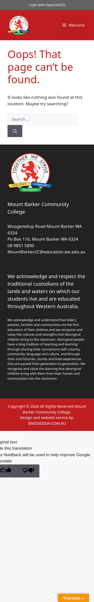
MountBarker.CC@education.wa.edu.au (46, 252)
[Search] (15, 131)
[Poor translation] (28, 471)
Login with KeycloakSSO (47, 5)
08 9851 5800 (21, 245)
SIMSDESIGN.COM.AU (47, 423)
